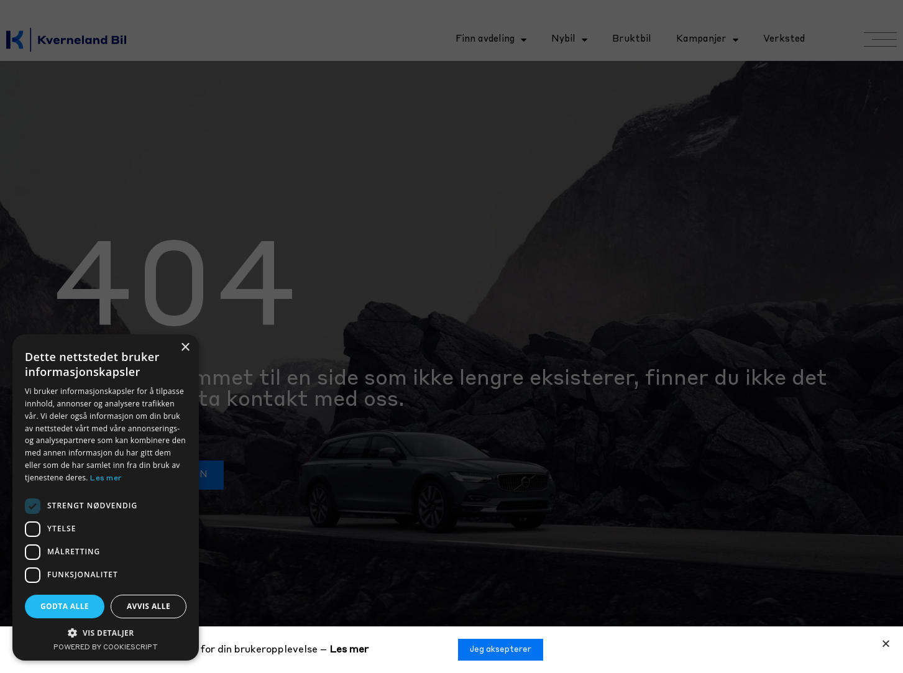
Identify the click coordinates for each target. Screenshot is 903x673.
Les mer (349, 650)
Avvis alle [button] (148, 606)
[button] (886, 644)
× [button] (185, 347)
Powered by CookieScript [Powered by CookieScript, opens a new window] (105, 647)
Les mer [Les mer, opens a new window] (106, 478)
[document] (451, 336)
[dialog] (105, 497)
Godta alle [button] (64, 606)
